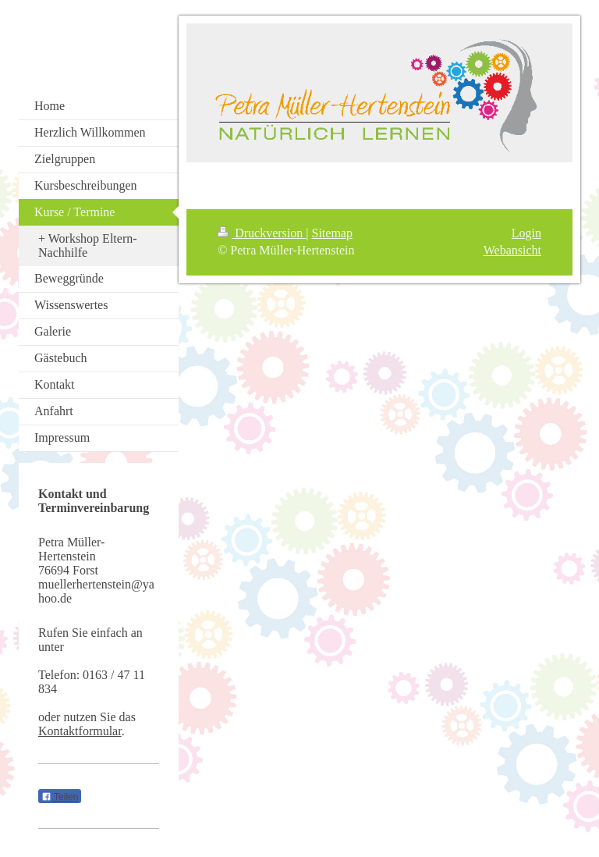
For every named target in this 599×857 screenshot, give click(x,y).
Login (526, 233)
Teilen (59, 796)
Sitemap (332, 233)
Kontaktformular (80, 731)
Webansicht (512, 250)
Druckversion (262, 233)
